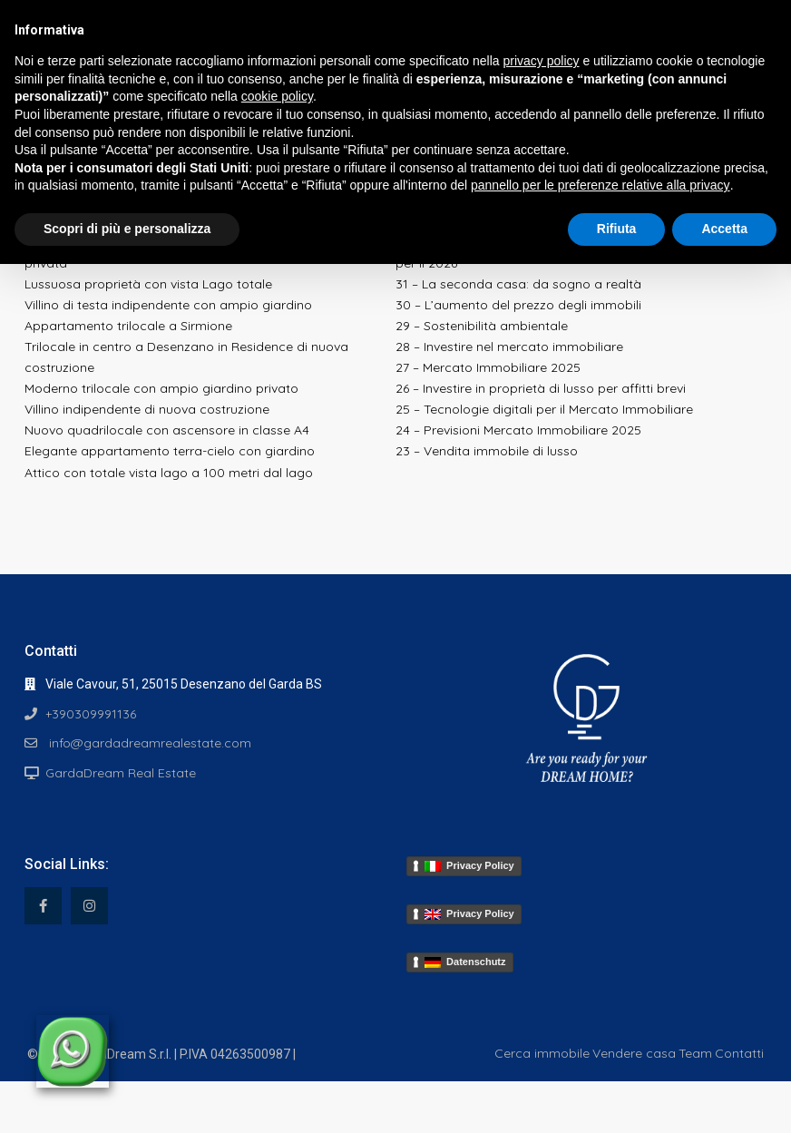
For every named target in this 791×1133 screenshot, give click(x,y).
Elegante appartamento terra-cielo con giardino (169, 451)
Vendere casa (634, 1053)
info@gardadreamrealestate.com (148, 743)
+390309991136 (90, 714)
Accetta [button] (724, 228)
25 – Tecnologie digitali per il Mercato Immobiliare (544, 409)
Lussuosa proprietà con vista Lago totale (148, 284)
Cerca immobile (542, 1053)
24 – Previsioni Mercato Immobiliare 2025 (518, 430)
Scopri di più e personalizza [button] (127, 228)
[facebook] (43, 905)
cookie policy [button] (277, 96)
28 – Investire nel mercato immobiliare (509, 346)
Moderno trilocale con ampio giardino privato (161, 388)
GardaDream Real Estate (120, 773)
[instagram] (89, 905)
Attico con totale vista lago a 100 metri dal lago (168, 472)
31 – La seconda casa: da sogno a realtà (518, 284)
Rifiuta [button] (617, 228)
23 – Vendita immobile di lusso (487, 451)
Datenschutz (465, 962)
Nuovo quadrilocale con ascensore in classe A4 (166, 430)
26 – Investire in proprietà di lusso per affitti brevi (541, 388)
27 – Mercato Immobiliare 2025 (488, 367)
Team (695, 1053)
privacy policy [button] (541, 61)
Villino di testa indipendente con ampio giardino (168, 305)
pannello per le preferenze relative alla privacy (600, 185)
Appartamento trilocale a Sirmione (128, 325)
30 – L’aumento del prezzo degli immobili (518, 305)
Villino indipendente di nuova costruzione (146, 409)
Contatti (739, 1053)
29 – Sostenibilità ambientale (482, 325)
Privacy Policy (469, 866)
